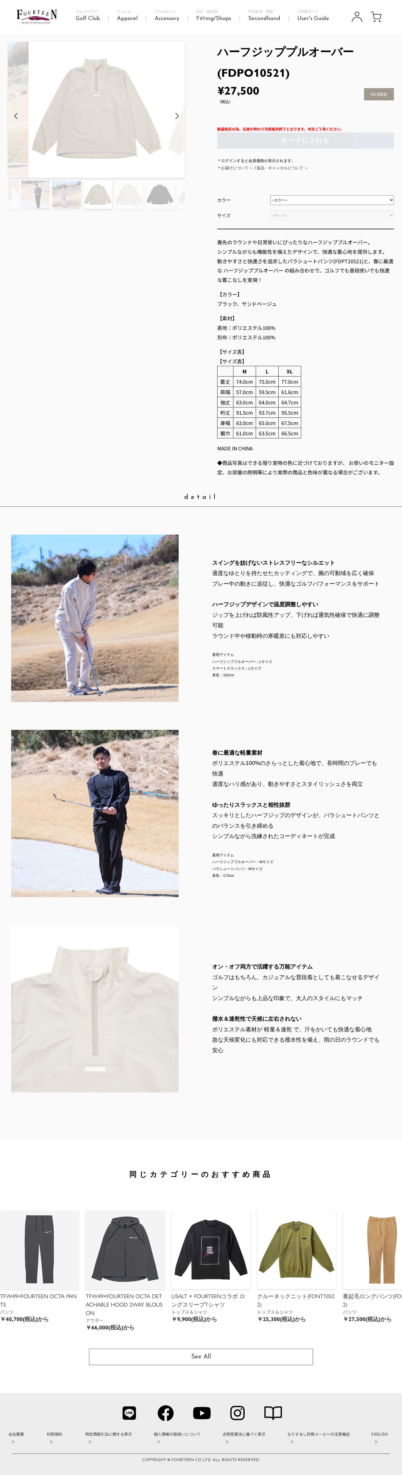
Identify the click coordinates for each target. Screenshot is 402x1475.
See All (201, 1357)
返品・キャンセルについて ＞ (282, 168)
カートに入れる (305, 140)
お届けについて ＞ (237, 168)
